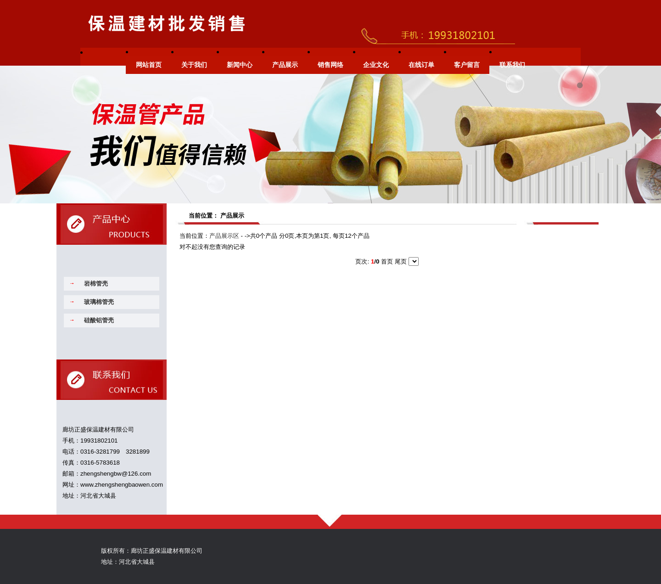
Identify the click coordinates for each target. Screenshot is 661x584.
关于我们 (194, 65)
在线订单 (421, 65)
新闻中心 (239, 65)
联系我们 (512, 65)
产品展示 (285, 65)
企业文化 (376, 65)
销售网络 (330, 65)
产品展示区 (224, 235)
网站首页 (149, 65)
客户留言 (467, 65)
